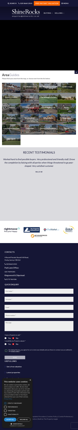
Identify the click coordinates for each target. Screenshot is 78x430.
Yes (8, 336)
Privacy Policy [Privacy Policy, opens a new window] (8, 399)
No (15, 336)
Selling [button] (59, 13)
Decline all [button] (24, 419)
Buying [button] (47, 13)
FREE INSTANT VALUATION (46, 3)
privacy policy (15, 349)
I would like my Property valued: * (15, 339)
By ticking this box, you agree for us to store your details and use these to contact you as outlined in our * (40, 348)
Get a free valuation (14, 365)
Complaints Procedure (38, 414)
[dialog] (17, 403)
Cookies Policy (52, 414)
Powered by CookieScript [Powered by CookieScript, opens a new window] (17, 426)
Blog (8, 388)
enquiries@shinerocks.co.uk (25, 16)
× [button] (30, 380)
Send (15, 355)
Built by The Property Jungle (48, 417)
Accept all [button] (10, 419)
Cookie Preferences (65, 414)
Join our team (12, 400)
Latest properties (13, 370)
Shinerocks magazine (14, 406)
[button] (17, 424)
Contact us (11, 394)
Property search (13, 376)
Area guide (11, 382)
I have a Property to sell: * (13, 333)
